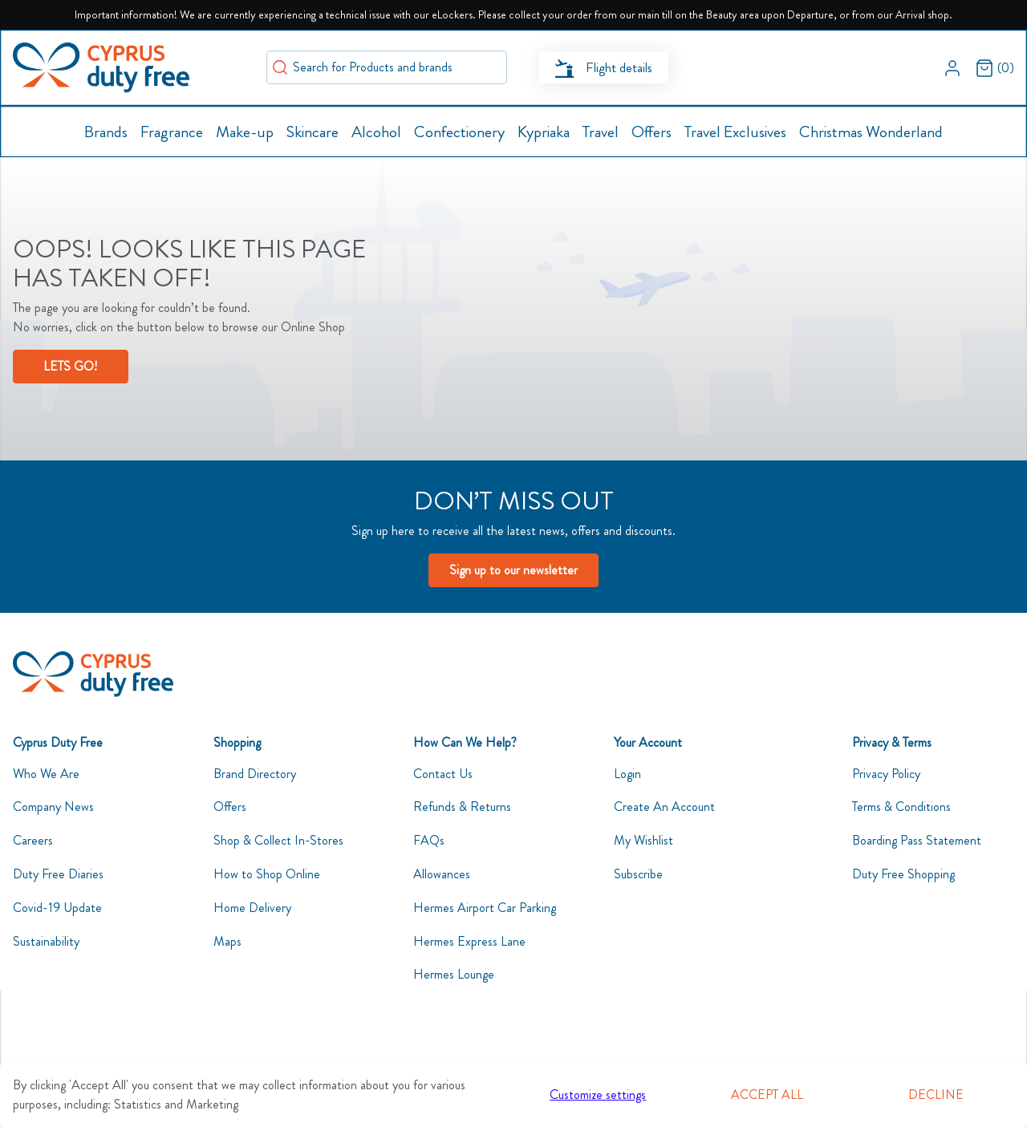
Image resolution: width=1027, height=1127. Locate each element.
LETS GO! (70, 366)
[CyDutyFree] (93, 674)
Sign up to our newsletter (513, 570)
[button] (952, 67)
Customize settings (598, 1094)
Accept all (767, 1094)
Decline (936, 1094)
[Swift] (101, 68)
